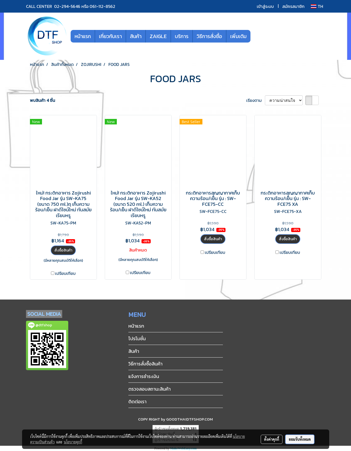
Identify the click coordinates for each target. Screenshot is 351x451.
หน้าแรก (83, 36)
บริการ (181, 36)
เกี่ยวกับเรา (110, 36)
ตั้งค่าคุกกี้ (271, 439)
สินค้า (136, 36)
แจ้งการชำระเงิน (143, 376)
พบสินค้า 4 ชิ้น (42, 100)
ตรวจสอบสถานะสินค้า (149, 388)
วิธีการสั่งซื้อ (209, 36)
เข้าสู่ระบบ (265, 6)
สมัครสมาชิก (293, 6)
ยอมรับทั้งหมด (300, 439)
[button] (258, 36)
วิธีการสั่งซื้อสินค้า (145, 363)
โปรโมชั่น (137, 338)
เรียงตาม (255, 100)
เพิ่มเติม (238, 36)
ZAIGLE (158, 36)
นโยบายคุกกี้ (73, 441)
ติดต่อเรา (137, 401)
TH (317, 6)
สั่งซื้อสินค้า (63, 250)
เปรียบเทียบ (65, 273)
